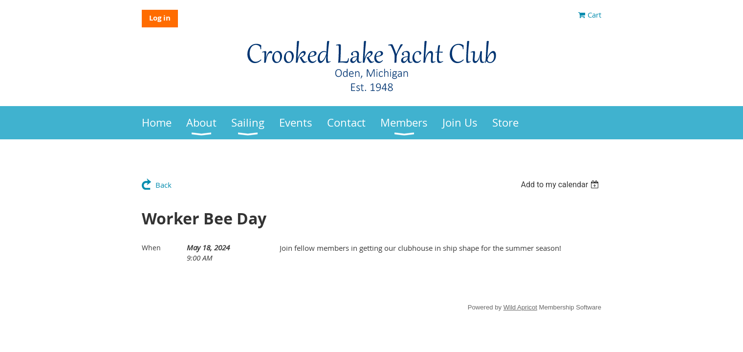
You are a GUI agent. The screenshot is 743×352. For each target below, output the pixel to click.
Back (163, 185)
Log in (160, 18)
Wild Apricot (520, 307)
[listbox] (561, 184)
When (151, 247)
